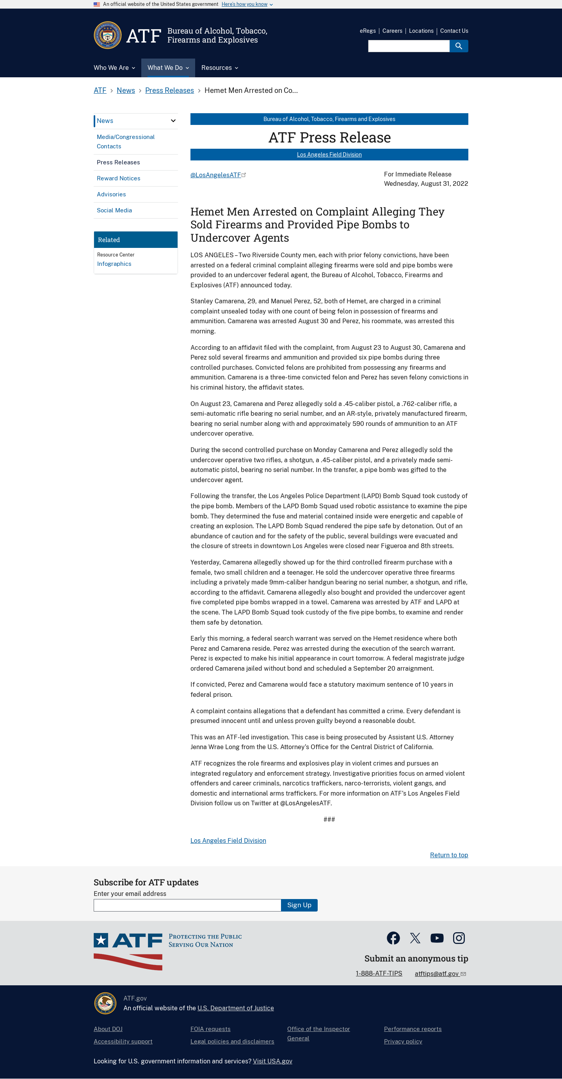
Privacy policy (403, 1041)
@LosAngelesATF (215, 175)
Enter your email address (130, 893)
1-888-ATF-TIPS (379, 973)
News (126, 90)
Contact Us (454, 31)
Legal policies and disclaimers (232, 1041)
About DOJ (108, 1029)
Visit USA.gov (272, 1061)
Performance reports (413, 1029)
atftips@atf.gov (437, 974)
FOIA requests (210, 1029)
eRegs (368, 31)
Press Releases (169, 90)
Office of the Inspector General (318, 1034)
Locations (421, 31)
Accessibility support (123, 1041)
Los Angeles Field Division (329, 154)
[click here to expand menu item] (173, 120)
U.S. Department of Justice (235, 1008)
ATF (100, 90)
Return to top (449, 855)
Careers (392, 31)
